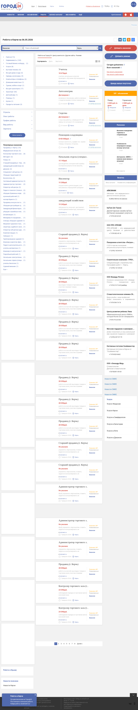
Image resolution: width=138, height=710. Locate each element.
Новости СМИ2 (111, 403)
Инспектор (65, 178)
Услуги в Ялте (112, 455)
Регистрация (42, 6)
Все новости (121, 195)
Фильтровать (17, 135)
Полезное (121, 149)
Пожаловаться (94, 77)
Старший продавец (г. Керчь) (76, 234)
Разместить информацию (126, 206)
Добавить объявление (93, 6)
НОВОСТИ (10, 15)
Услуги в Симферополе (116, 441)
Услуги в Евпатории (115, 448)
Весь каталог (110, 206)
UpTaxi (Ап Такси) (114, 232)
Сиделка (64, 113)
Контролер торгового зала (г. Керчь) (80, 586)
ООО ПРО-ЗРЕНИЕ (114, 249)
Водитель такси (114, 135)
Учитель (64, 69)
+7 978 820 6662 (114, 378)
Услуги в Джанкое (114, 461)
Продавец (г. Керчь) (70, 256)
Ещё (80, 15)
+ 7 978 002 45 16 (115, 257)
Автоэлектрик (67, 91)
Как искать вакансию (114, 72)
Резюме (78, 55)
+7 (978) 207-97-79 (115, 361)
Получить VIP (93, 75)
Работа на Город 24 (45, 55)
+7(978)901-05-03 (115, 395)
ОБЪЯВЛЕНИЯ (32, 15)
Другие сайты (70, 55)
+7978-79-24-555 (115, 344)
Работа (43, 15)
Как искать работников (115, 74)
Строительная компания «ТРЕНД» (121, 284)
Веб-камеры (71, 15)
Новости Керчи (9, 685)
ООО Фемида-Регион (115, 301)
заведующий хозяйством (73, 200)
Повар (110, 103)
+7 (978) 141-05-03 (115, 292)
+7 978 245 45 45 (115, 240)
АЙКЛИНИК (111, 214)
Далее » (80, 644)
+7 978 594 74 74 (115, 326)
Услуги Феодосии (114, 428)
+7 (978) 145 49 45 (115, 274)
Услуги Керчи (112, 435)
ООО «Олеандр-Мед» (115, 387)
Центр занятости (58, 55)
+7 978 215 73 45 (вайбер (118, 309)
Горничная (112, 119)
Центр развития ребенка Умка (119, 335)
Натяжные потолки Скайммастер (121, 370)
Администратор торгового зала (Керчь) (82, 542)
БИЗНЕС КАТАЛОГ (56, 15)
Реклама (134, 25)
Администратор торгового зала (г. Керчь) (83, 487)
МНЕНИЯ (21, 15)
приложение (116, 15)
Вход (33, 6)
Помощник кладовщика (73, 135)
